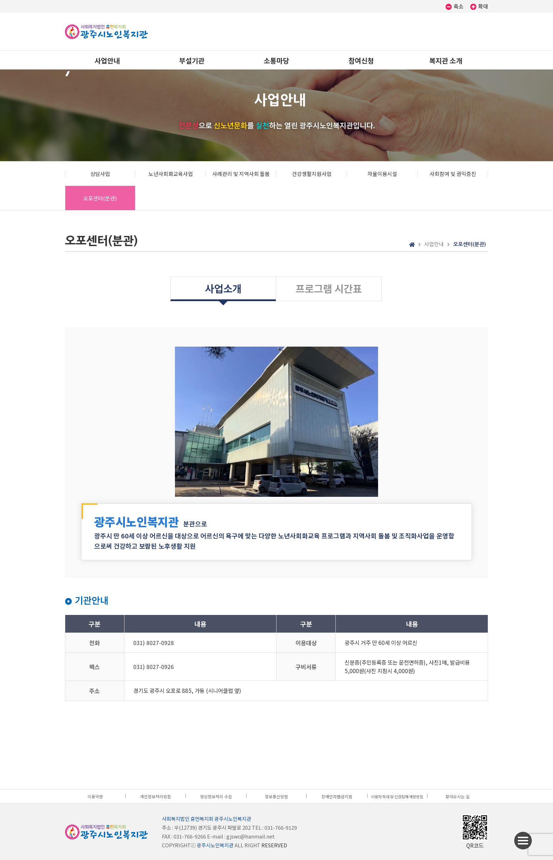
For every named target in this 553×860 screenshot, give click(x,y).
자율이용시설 (382, 173)
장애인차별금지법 (336, 796)
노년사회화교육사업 (170, 173)
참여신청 (361, 60)
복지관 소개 (445, 60)
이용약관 (95, 796)
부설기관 (192, 60)
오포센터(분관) (100, 198)
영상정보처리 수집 (216, 796)
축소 (454, 6)
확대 (479, 6)
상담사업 (100, 173)
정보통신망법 (276, 796)
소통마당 (276, 60)
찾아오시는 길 (457, 796)
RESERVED (274, 845)
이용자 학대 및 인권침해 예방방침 (397, 796)
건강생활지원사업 (312, 173)
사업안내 (107, 60)
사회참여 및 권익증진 (453, 173)
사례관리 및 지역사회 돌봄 (241, 173)
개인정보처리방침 (155, 796)
